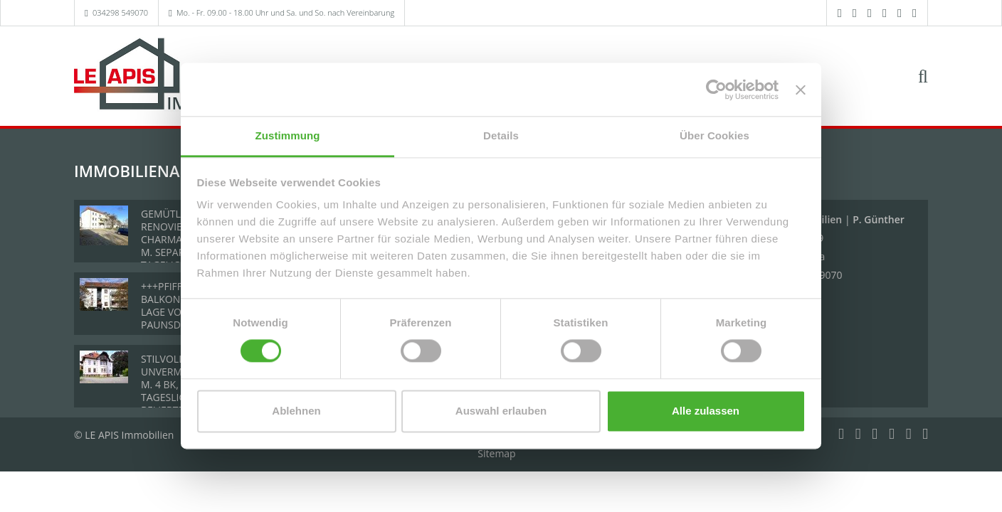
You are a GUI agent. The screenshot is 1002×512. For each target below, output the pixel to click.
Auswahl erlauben (501, 411)
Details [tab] (501, 135)
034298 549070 (120, 12)
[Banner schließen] (801, 90)
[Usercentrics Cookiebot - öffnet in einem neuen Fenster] (716, 89)
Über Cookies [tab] (714, 135)
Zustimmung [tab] (287, 135)
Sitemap (496, 453)
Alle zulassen (705, 411)
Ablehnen (296, 411)
